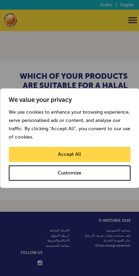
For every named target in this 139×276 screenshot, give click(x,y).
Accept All (69, 154)
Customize (69, 173)
